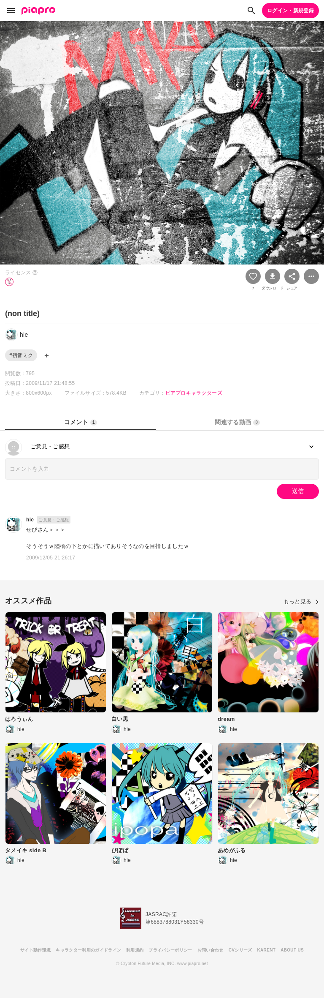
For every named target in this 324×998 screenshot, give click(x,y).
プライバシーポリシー (170, 950)
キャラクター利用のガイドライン (88, 950)
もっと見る (301, 601)
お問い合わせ (210, 950)
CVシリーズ (240, 950)
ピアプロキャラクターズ (194, 393)
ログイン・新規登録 (290, 11)
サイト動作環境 (35, 950)
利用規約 (134, 950)
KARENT (266, 950)
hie (30, 520)
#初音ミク (21, 355)
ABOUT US (292, 950)
